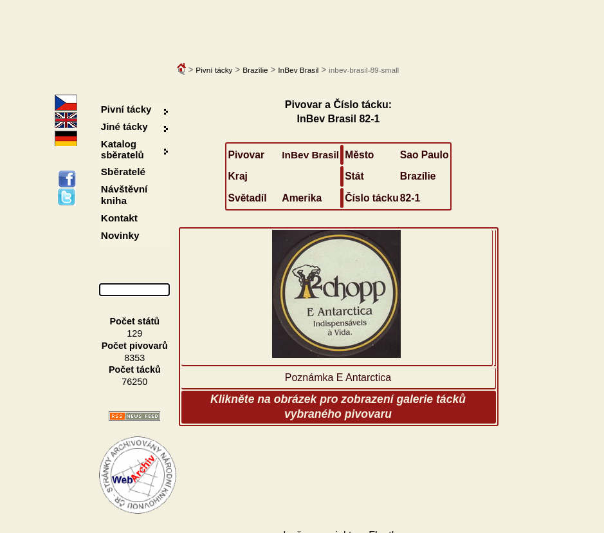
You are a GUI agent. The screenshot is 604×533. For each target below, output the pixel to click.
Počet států (135, 321)
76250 (134, 382)
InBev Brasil (298, 70)
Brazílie (255, 70)
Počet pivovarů (135, 346)
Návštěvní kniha (124, 194)
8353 (134, 358)
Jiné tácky (124, 126)
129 (134, 333)
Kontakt (119, 217)
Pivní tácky (214, 70)
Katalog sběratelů (122, 149)
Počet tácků (135, 369)
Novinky (120, 235)
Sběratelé (123, 171)
